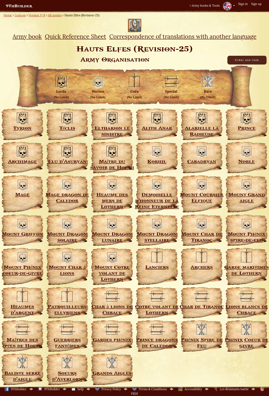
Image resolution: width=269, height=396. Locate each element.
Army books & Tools (205, 5)
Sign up (256, 4)
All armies (55, 15)
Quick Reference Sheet (75, 36)
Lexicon (20, 15)
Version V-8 (37, 15)
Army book (27, 36)
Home (8, 15)
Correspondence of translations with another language (182, 36)
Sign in (243, 4)
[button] (229, 6)
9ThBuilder (19, 6)
